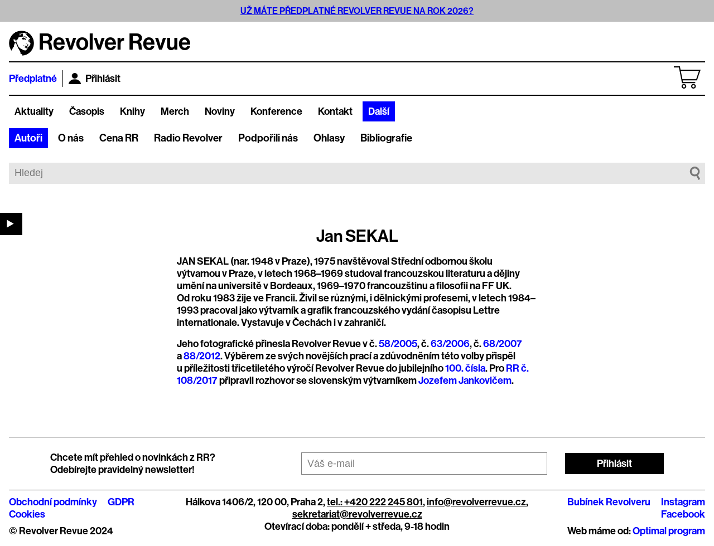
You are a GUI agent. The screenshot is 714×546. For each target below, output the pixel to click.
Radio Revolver (188, 138)
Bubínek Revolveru (608, 502)
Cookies (27, 514)
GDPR (121, 502)
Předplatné (33, 78)
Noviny (220, 111)
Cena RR (118, 138)
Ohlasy (329, 138)
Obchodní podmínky (53, 502)
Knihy (132, 111)
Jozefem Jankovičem (465, 380)
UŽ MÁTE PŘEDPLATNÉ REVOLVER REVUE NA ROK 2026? (357, 11)
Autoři (28, 138)
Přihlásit (94, 78)
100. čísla (465, 368)
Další (378, 111)
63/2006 (450, 344)
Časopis (86, 111)
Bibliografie (386, 138)
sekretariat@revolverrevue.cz (357, 514)
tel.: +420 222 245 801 (375, 502)
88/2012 (202, 356)
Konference (276, 111)
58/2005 (398, 344)
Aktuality (34, 111)
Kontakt (335, 111)
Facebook (683, 514)
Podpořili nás (268, 138)
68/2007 (502, 344)
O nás (71, 138)
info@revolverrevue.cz (476, 502)
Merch (175, 111)
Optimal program (669, 531)
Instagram (683, 502)
